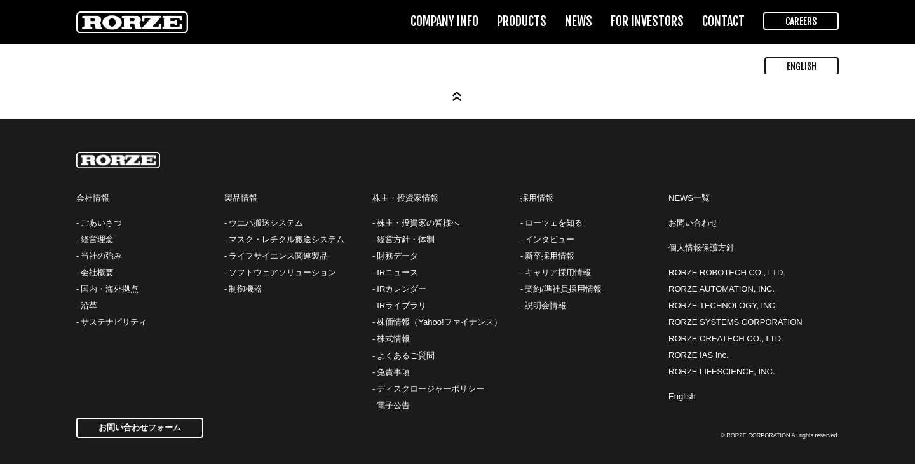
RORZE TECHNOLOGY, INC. (722, 305)
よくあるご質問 (406, 355)
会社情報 (92, 198)
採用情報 (536, 198)
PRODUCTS (521, 21)
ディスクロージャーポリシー (430, 388)
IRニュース (397, 272)
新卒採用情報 (549, 256)
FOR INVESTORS (647, 21)
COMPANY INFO (444, 21)
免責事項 (393, 372)
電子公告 (393, 405)
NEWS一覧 (689, 198)
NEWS (578, 21)
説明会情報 (545, 305)
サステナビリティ (114, 322)
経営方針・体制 (406, 239)
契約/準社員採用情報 (563, 289)
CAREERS (801, 21)
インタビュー (549, 239)
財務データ (397, 256)
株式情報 (393, 338)
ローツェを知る (554, 223)
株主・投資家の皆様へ (418, 223)
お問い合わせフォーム (139, 427)
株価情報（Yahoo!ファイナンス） (439, 322)
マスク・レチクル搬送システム (286, 239)
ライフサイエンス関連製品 (278, 256)
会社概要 (97, 272)
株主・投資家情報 (405, 198)
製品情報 (240, 198)
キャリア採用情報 (558, 272)
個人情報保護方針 (701, 247)
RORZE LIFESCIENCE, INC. (721, 371)
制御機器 (245, 289)
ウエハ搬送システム (266, 223)
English (682, 396)
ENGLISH (802, 66)
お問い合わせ (693, 223)
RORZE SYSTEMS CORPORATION (735, 322)
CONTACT (723, 21)
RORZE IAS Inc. (698, 355)
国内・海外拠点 (110, 289)
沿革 (89, 305)
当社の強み (101, 256)
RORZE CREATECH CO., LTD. (725, 338)
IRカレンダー (401, 289)
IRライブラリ (401, 305)
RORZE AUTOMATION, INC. (721, 289)
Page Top (457, 97)
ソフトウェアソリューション (282, 272)
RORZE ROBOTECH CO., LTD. (726, 272)
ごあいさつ (101, 223)
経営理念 (97, 239)
